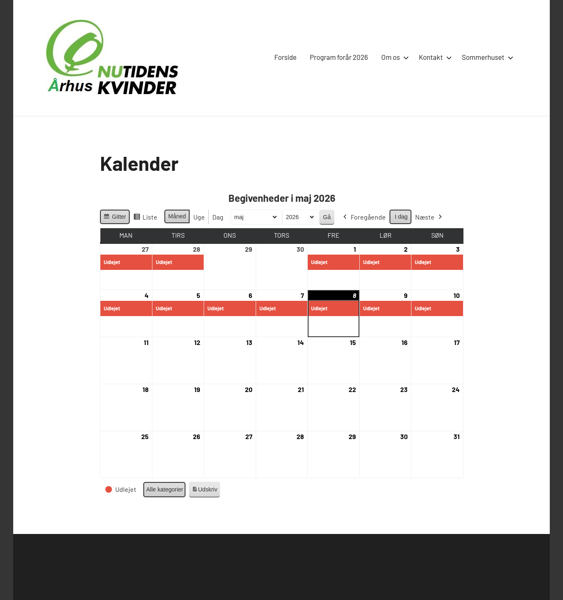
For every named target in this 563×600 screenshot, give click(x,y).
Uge (199, 217)
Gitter (114, 218)
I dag (400, 216)
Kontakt (434, 57)
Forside (285, 57)
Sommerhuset (486, 57)
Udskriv (204, 490)
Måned (177, 216)
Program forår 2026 (339, 57)
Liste (145, 218)
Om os (393, 57)
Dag (217, 217)
